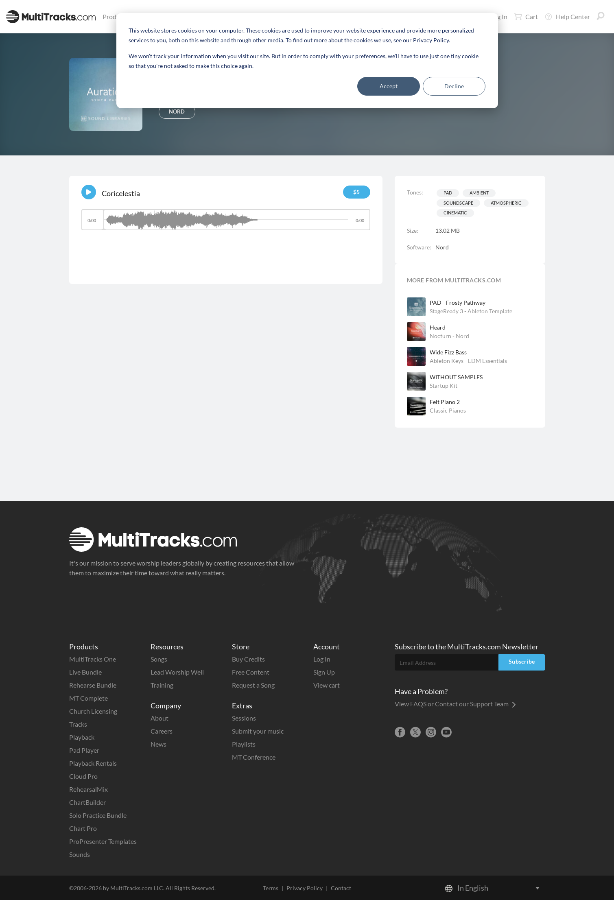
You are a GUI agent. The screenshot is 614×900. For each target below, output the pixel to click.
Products (117, 16)
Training (162, 685)
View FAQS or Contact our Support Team (455, 704)
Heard (438, 327)
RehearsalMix (88, 789)
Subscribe (522, 661)
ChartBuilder (87, 802)
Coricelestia (121, 193)
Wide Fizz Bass (448, 352)
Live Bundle (85, 672)
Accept (389, 86)
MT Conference (253, 757)
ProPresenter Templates (103, 841)
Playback (81, 737)
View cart (326, 685)
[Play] (88, 192)
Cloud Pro (83, 776)
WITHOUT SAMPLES (456, 377)
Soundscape (458, 202)
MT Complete (88, 698)
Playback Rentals (93, 763)
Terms (270, 888)
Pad (448, 192)
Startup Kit (443, 385)
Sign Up (324, 672)
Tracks (78, 724)
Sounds (79, 854)
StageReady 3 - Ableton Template (471, 311)
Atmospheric (506, 202)
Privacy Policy (304, 888)
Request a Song (253, 685)
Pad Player (84, 750)
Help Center (567, 17)
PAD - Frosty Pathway (457, 302)
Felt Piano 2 (445, 401)
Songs (159, 659)
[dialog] (307, 60)
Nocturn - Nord (449, 335)
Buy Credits (248, 659)
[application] (225, 223)
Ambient (479, 192)
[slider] (225, 219)
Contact (341, 888)
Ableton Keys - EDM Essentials (468, 360)
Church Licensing (93, 711)
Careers (162, 731)
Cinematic (455, 212)
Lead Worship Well (177, 672)
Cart (526, 17)
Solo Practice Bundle (98, 815)
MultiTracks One (92, 659)
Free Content (250, 672)
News (158, 744)
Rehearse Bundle (92, 685)
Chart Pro (83, 828)
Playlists (244, 744)
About (159, 718)
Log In (321, 659)
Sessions (244, 718)
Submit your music (258, 731)
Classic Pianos (448, 410)
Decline (454, 86)
